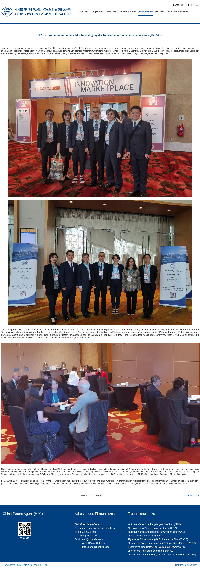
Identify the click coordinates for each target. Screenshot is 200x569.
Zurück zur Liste (190, 495)
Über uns (83, 11)
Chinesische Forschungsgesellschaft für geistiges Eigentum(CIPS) (162, 543)
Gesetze (159, 11)
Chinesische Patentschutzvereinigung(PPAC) (151, 551)
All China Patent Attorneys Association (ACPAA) (152, 528)
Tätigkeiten (96, 11)
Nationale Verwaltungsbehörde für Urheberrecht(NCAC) (156, 532)
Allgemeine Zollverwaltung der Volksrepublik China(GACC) (158, 539)
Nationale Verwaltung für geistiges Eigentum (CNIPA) (155, 524)
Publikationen (128, 11)
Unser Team (111, 11)
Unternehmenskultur (178, 11)
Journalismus (145, 11)
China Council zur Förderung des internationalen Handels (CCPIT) (162, 554)
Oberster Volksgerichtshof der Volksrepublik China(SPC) (157, 547)
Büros (176, 5)
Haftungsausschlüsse (186, 565)
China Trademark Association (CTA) (146, 535)
